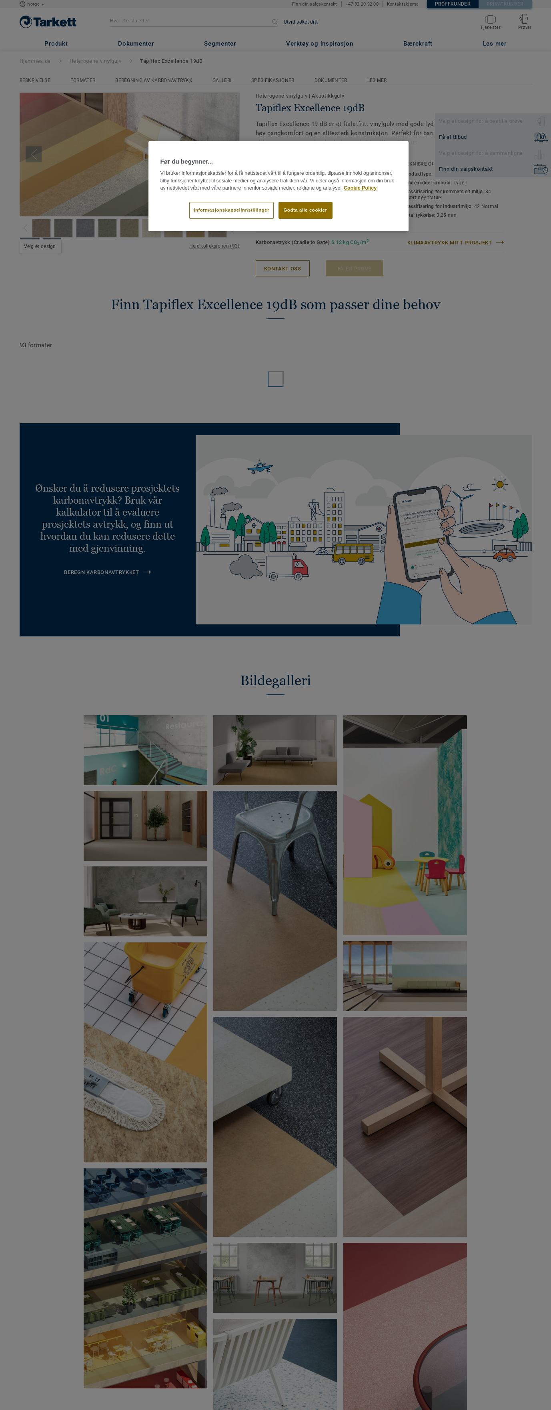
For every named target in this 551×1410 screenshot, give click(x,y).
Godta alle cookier (305, 210)
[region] (278, 186)
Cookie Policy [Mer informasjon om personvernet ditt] (360, 188)
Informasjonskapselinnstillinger (231, 210)
